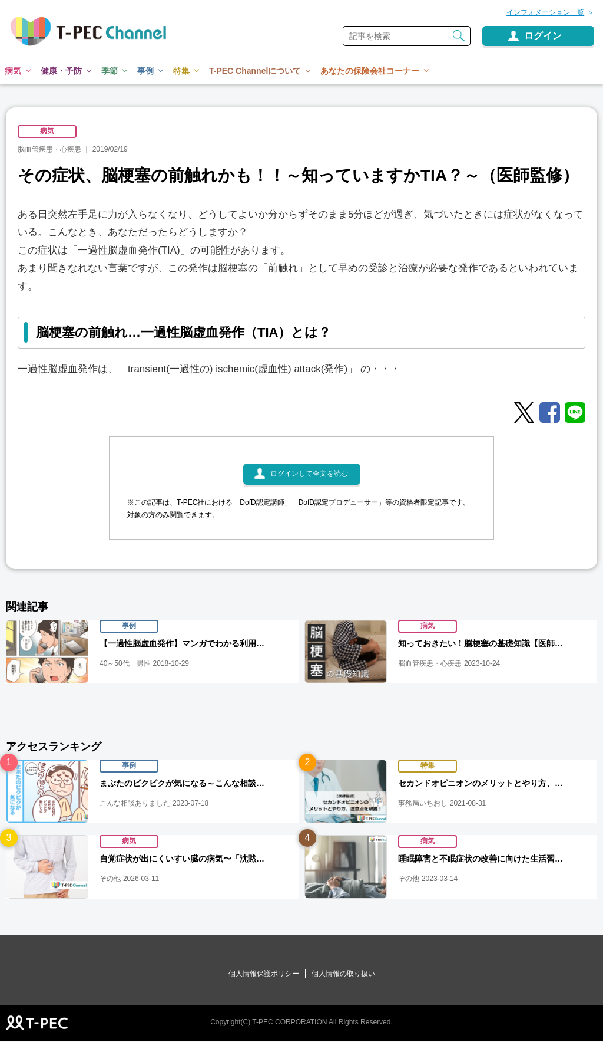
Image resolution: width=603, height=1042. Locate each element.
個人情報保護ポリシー (263, 975)
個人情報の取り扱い (343, 975)
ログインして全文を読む (309, 476)
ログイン (543, 36)
